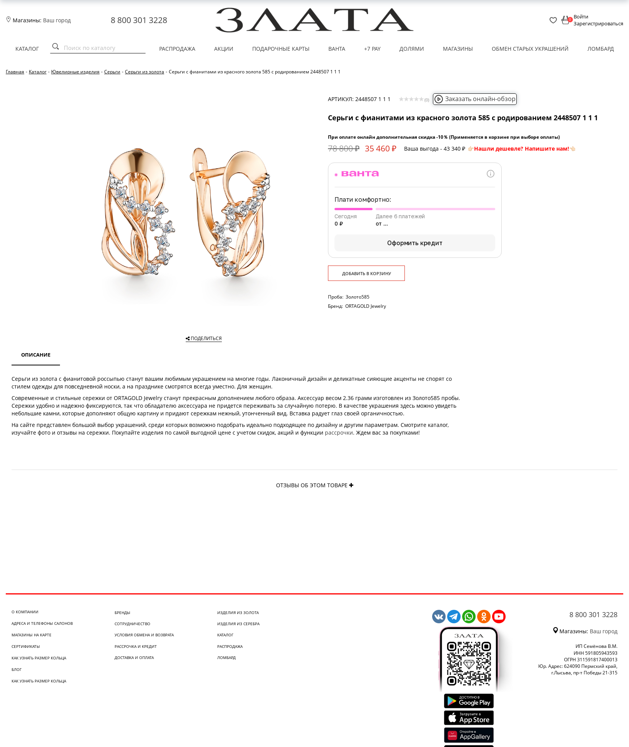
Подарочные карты (281, 48)
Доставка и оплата (134, 657)
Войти (581, 16)
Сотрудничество (132, 623)
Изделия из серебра (238, 623)
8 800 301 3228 (139, 20)
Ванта (336, 48)
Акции (223, 48)
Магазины (458, 48)
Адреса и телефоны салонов (42, 623)
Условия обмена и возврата (144, 634)
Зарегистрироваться (598, 23)
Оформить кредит (415, 243)
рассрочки (339, 432)
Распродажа (177, 48)
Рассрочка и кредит (136, 646)
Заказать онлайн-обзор (475, 99)
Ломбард (600, 48)
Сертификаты (26, 646)
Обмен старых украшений (530, 48)
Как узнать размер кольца (39, 658)
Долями (411, 48)
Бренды (122, 612)
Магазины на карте (32, 634)
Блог (17, 669)
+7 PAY (372, 48)
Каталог (27, 48)
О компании (25, 611)
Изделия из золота (238, 612)
